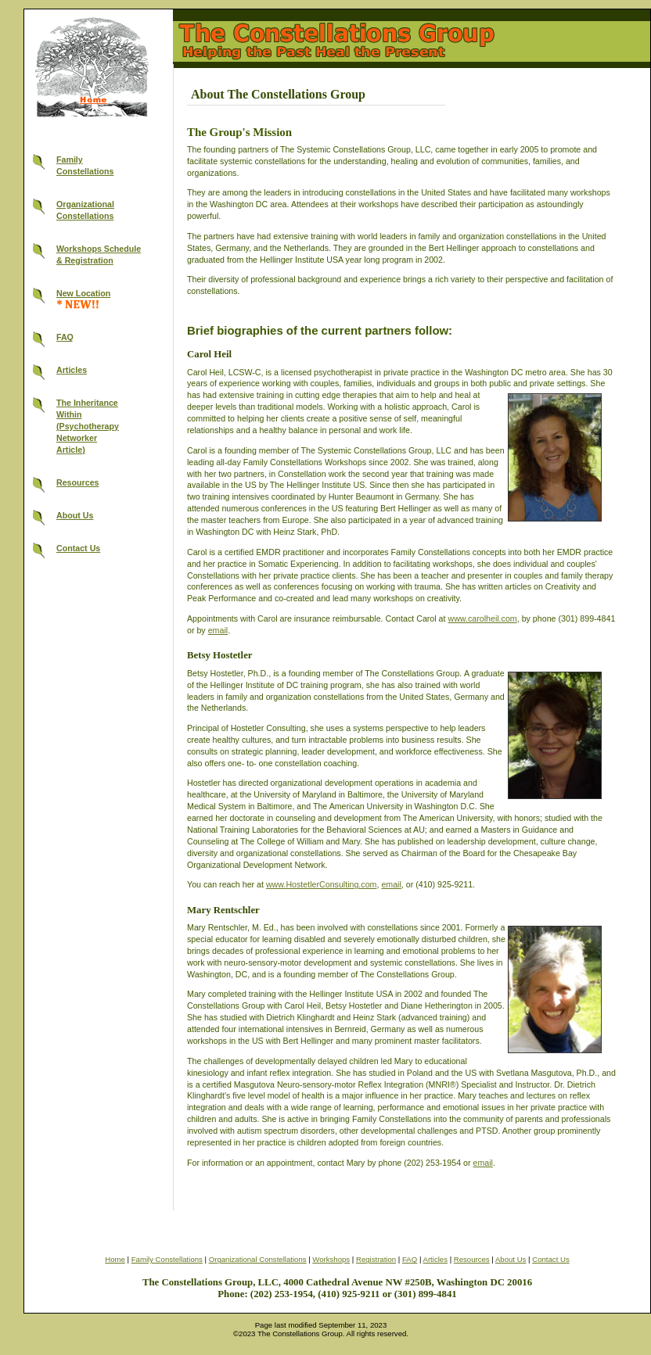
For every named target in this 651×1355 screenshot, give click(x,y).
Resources (77, 482)
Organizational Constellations (258, 1259)
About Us (74, 515)
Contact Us (78, 548)
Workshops (331, 1259)
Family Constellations (167, 1259)
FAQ (65, 337)
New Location (83, 293)
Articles (71, 370)
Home (115, 1259)
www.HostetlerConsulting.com (321, 884)
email (218, 630)
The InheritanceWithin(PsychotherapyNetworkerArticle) (87, 426)
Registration (376, 1259)
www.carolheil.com (482, 618)
